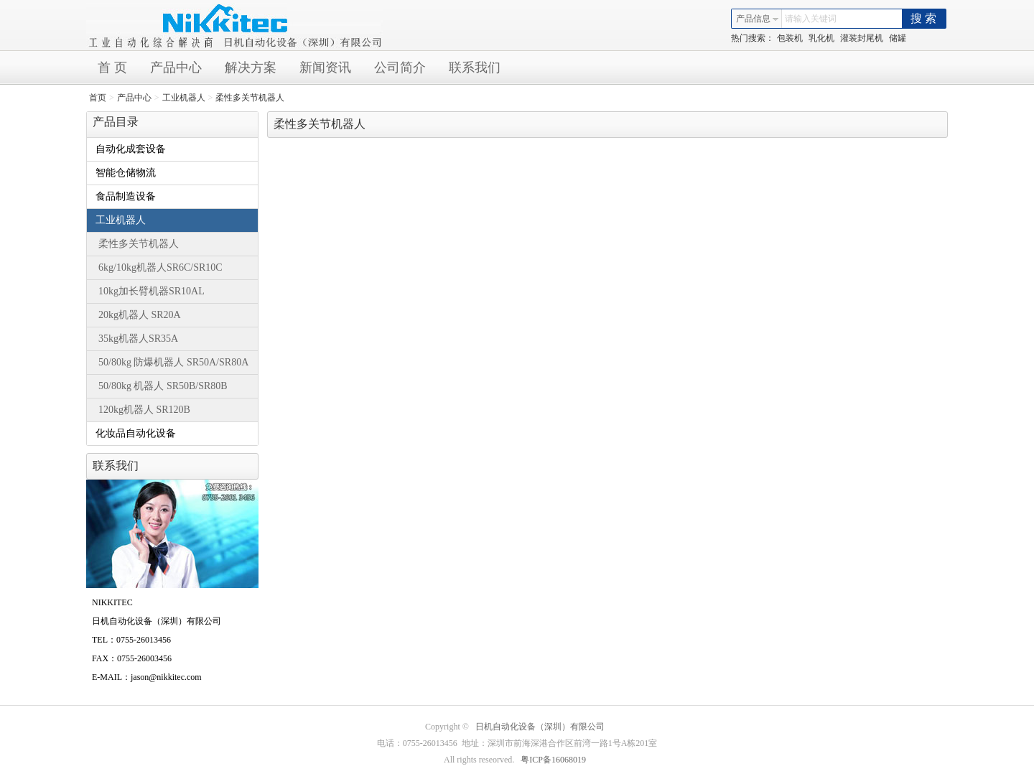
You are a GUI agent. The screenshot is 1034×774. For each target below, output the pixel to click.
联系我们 (474, 67)
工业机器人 (183, 98)
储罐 (897, 38)
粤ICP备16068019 (553, 760)
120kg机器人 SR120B (144, 409)
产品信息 (757, 19)
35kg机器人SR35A (138, 338)
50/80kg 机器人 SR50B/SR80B (163, 386)
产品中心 (176, 67)
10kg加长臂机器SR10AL (151, 291)
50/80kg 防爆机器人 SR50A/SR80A (173, 362)
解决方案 (250, 67)
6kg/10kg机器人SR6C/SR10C (160, 267)
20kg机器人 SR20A (139, 314)
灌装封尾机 (861, 38)
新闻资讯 (325, 67)
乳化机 (821, 38)
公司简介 (400, 67)
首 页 (112, 67)
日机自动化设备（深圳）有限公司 (540, 727)
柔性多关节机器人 (249, 98)
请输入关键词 (811, 19)
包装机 (790, 38)
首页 (97, 98)
